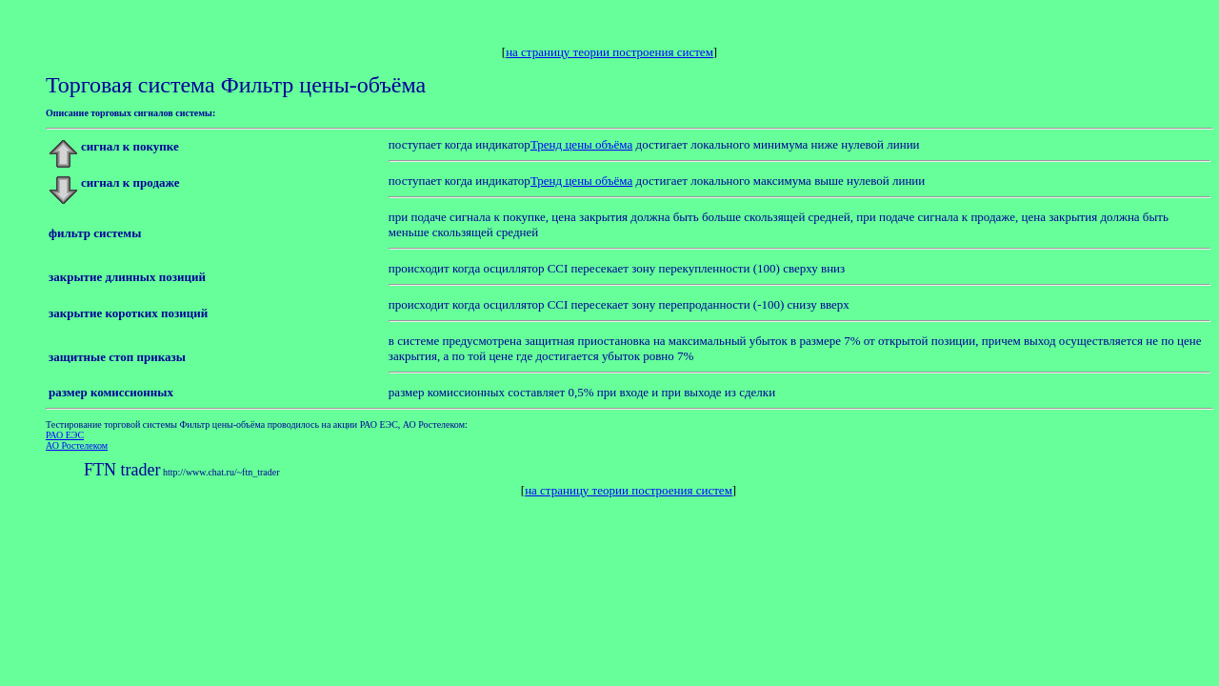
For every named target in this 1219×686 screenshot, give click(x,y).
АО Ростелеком (77, 445)
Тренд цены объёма (581, 144)
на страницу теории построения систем (609, 52)
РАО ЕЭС (65, 435)
